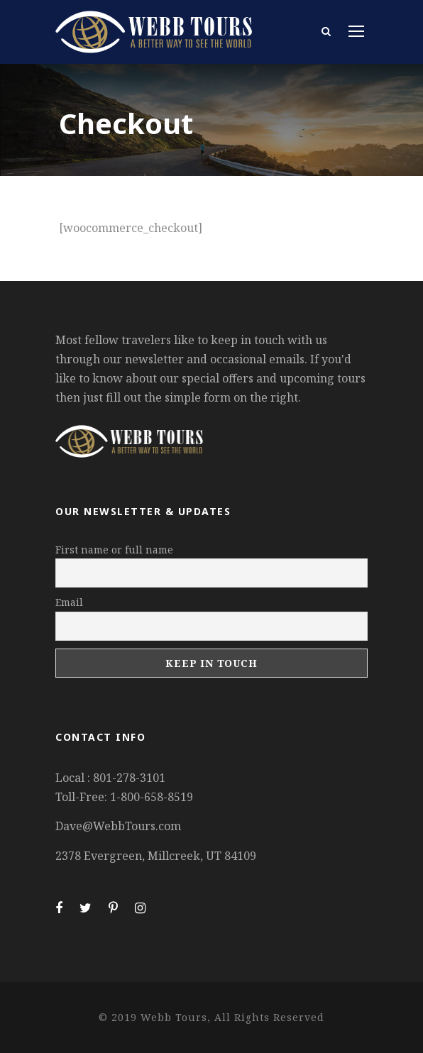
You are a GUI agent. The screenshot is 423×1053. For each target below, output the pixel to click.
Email (69, 602)
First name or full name (114, 549)
